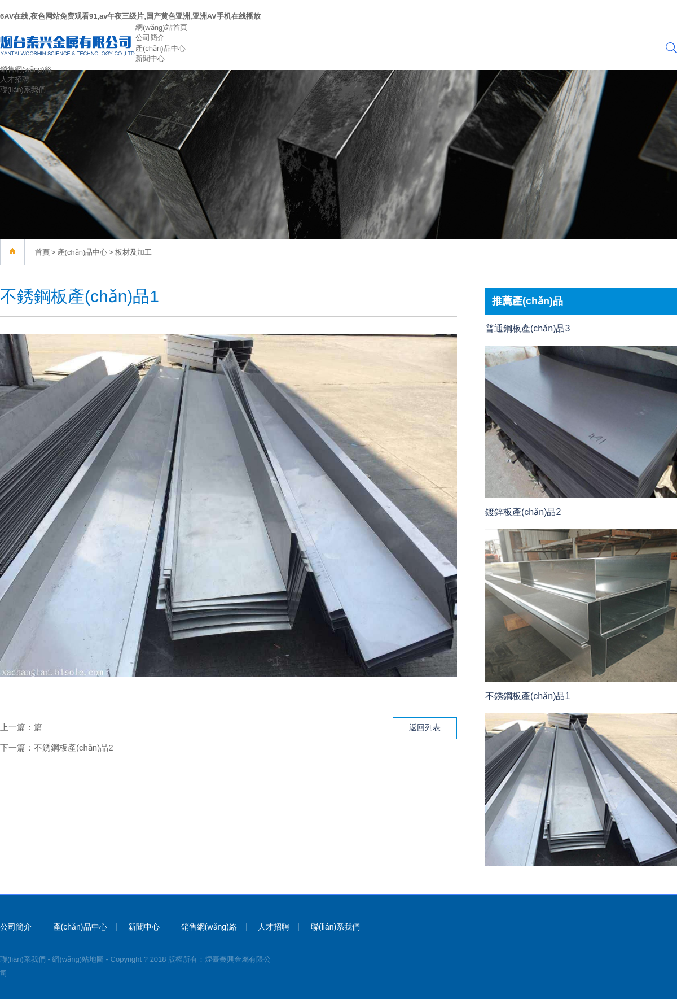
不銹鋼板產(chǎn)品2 (73, 747)
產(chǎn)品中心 (160, 48)
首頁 (42, 252)
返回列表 (425, 727)
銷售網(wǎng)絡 (26, 69)
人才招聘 (14, 79)
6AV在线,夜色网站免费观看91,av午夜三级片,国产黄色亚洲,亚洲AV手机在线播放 (130, 16)
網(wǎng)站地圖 (78, 959)
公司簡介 (150, 37)
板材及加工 (133, 252)
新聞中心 (150, 58)
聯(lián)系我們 (23, 89)
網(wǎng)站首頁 (161, 27)
